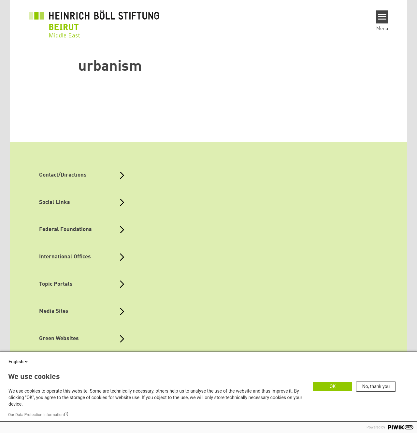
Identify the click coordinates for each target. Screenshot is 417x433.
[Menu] (382, 16)
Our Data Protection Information (36, 414)
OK (333, 386)
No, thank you (376, 386)
